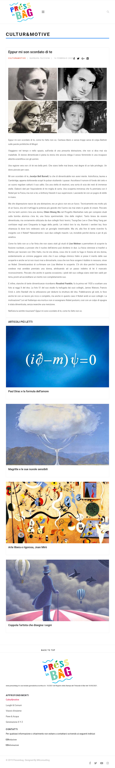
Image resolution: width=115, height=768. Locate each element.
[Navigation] (57, 12)
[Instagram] (107, 763)
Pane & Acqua (12, 716)
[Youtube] (101, 763)
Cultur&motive (17, 58)
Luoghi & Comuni (14, 705)
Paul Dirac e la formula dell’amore (28, 391)
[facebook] (90, 763)
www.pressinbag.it (12, 686)
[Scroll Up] (48, 650)
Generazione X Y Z (14, 722)
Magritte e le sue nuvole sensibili (28, 469)
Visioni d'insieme (14, 711)
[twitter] (95, 763)
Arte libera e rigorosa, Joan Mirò (27, 547)
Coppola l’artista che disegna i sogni (30, 625)
